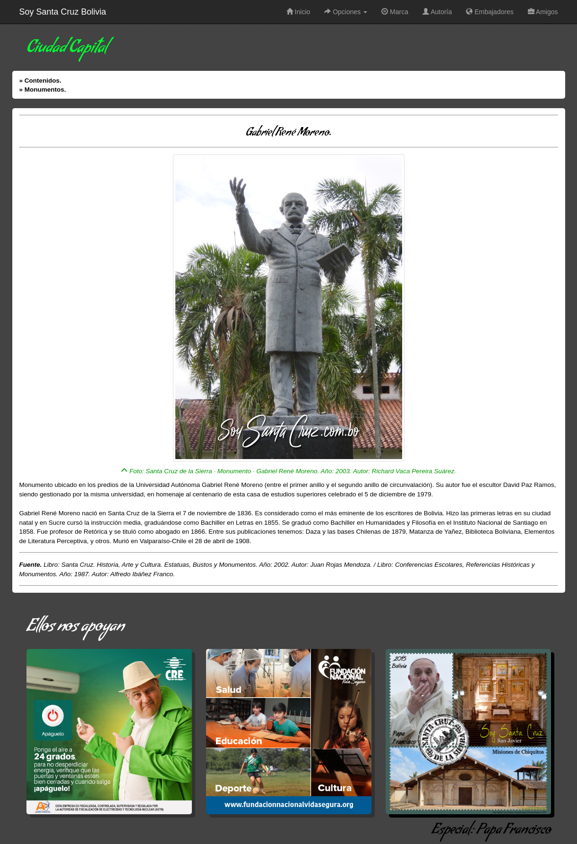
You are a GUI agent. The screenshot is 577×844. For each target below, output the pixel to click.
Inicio (298, 12)
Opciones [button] (345, 12)
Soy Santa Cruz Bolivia (62, 12)
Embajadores (489, 12)
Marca (394, 12)
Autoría (437, 12)
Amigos (543, 12)
